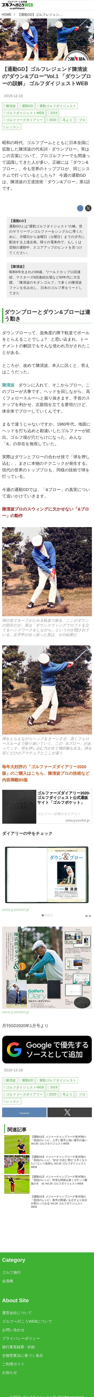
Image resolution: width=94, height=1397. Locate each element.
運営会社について (17, 1313)
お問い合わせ (13, 1330)
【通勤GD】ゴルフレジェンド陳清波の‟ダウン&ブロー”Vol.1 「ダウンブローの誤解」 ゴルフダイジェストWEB (46, 76)
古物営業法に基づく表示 (22, 1355)
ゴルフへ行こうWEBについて (27, 1321)
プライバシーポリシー (21, 1338)
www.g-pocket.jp (15, 909)
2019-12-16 (13, 96)
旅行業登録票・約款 (18, 1347)
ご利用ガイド (13, 1364)
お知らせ (9, 1372)
